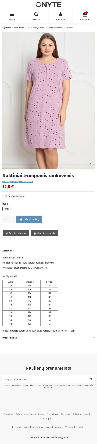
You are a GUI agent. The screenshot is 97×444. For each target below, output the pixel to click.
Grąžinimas (52, 414)
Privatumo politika (82, 414)
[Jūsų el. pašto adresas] (45, 379)
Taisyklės (65, 414)
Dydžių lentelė (14, 196)
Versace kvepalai (74, 427)
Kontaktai (8, 414)
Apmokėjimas (37, 414)
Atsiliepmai (47, 418)
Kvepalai (16, 427)
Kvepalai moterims (33, 427)
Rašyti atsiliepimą (16, 233)
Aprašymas (48, 250)
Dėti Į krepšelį (29, 219)
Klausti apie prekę (45, 233)
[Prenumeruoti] (91, 379)
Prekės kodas (48, 337)
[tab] (48, 251)
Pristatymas (22, 414)
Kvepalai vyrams (54, 427)
